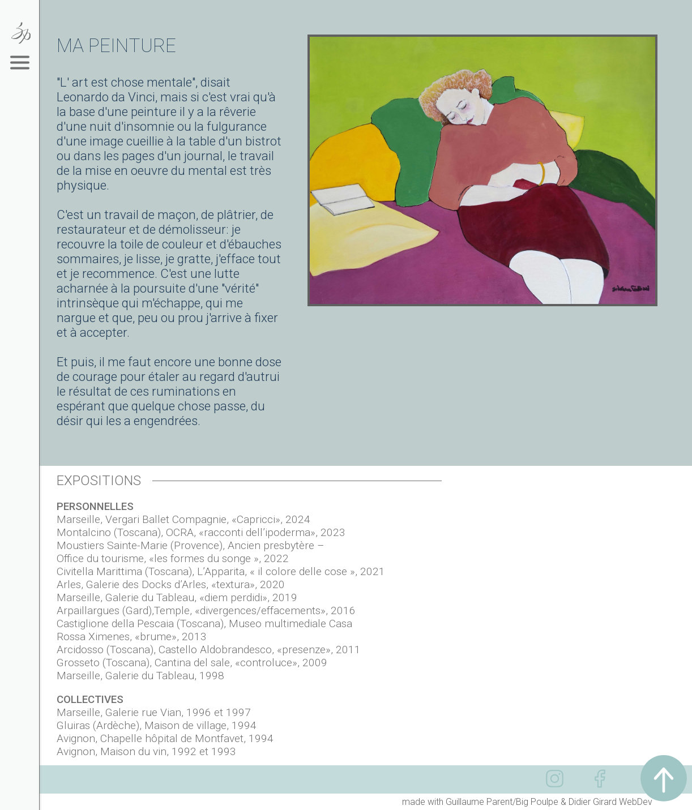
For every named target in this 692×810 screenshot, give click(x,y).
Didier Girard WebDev (610, 801)
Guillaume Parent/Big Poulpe (502, 801)
